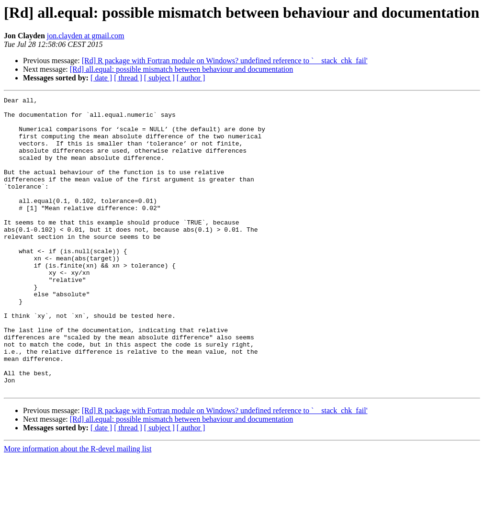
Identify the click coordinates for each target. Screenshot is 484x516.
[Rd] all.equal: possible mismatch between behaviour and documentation (181, 69)
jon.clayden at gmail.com (85, 36)
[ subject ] (159, 78)
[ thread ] (128, 78)
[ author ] (191, 78)
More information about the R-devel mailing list (77, 508)
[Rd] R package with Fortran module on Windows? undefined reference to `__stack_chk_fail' (225, 60)
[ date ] (101, 78)
